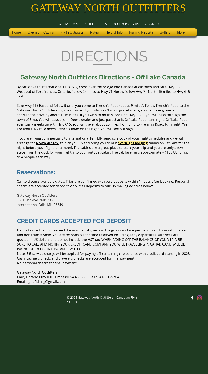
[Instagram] (199, 297)
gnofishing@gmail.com (46, 281)
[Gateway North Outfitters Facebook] (192, 297)
